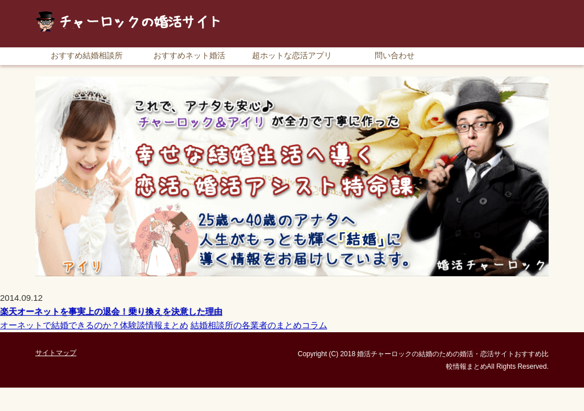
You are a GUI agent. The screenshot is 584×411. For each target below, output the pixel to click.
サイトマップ (523, 5)
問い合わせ (395, 55)
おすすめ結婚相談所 (87, 55)
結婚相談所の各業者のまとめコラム (258, 325)
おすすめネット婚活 (189, 55)
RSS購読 (468, 5)
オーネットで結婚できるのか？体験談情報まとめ (94, 325)
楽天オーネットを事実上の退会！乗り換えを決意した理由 (111, 311)
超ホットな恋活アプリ (292, 55)
